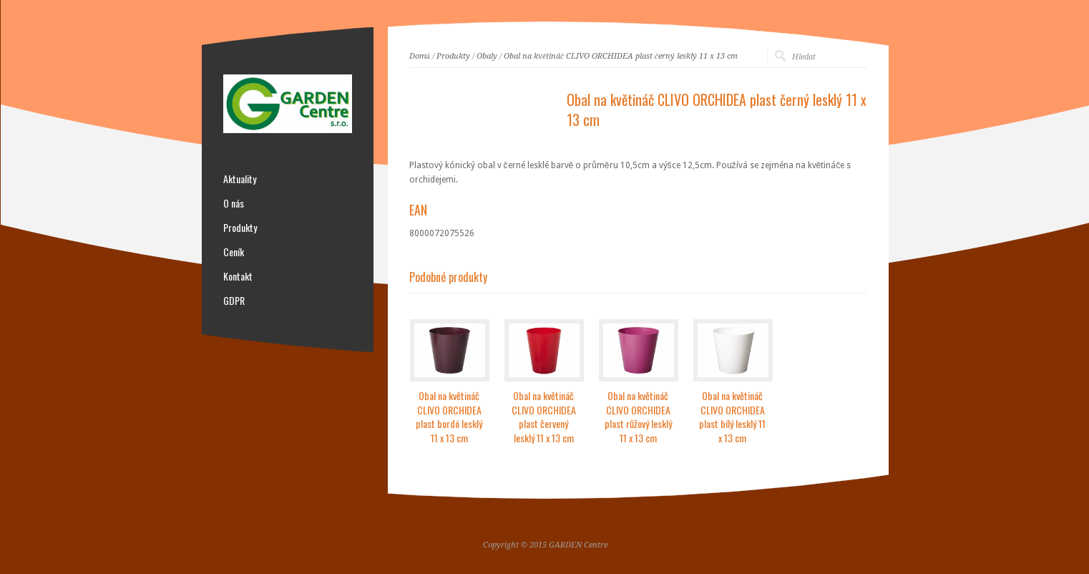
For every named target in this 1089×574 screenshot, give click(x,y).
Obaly (487, 56)
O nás (233, 203)
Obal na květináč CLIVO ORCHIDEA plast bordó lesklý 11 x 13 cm (449, 416)
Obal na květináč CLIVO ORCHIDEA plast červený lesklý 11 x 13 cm (544, 416)
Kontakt (238, 276)
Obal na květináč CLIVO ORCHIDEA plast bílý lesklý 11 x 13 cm (732, 416)
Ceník (233, 252)
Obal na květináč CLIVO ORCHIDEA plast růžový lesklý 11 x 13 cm (638, 416)
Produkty (453, 56)
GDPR (234, 301)
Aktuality (239, 179)
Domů (420, 56)
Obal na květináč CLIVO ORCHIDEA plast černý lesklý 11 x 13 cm (621, 56)
